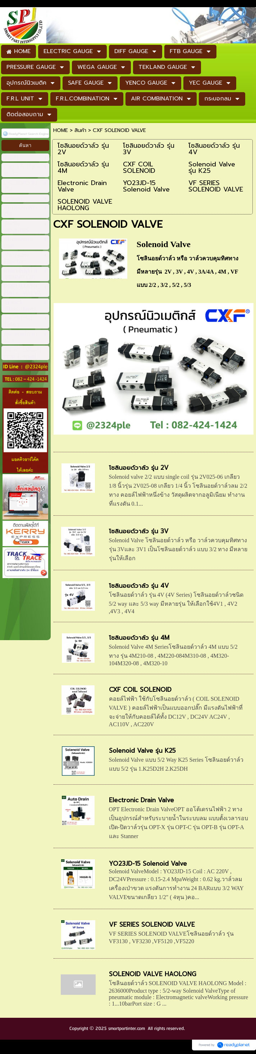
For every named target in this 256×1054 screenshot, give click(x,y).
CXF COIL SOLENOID (140, 689)
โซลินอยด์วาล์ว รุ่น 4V (139, 585)
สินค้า (80, 130)
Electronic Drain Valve (141, 800)
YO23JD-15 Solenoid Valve (148, 863)
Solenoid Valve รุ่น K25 (142, 750)
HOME (60, 130)
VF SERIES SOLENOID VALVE (152, 924)
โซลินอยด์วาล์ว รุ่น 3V (139, 531)
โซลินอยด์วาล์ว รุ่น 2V (139, 467)
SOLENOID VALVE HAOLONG (152, 974)
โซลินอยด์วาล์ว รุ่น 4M (139, 637)
